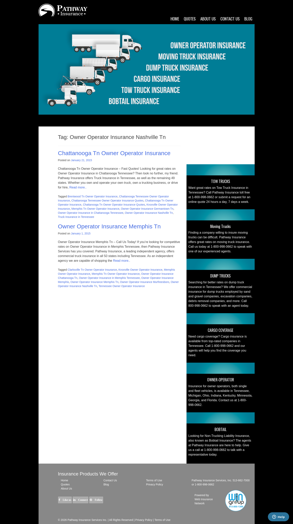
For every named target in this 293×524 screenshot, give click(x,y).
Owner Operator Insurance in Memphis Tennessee (109, 277)
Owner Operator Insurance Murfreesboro (144, 282)
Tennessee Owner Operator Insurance (122, 286)
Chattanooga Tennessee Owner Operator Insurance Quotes (107, 200)
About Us (66, 488)
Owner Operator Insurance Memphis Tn (109, 226)
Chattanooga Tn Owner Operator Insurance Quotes (114, 204)
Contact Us (110, 480)
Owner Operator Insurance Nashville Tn (149, 212)
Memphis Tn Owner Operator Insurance (95, 208)
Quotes (190, 19)
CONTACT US (230, 19)
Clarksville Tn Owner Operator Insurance (92, 269)
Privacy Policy (154, 484)
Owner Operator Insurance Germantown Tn (147, 208)
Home (175, 19)
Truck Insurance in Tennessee (76, 216)
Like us (65, 499)
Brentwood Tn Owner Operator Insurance (93, 196)
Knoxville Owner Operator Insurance (141, 269)
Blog (248, 19)
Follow (96, 499)
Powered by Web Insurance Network (203, 499)
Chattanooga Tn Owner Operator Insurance (114, 153)
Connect (80, 499)
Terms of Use (154, 480)
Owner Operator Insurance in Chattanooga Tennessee (90, 212)
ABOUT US (208, 19)
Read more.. (77, 187)
